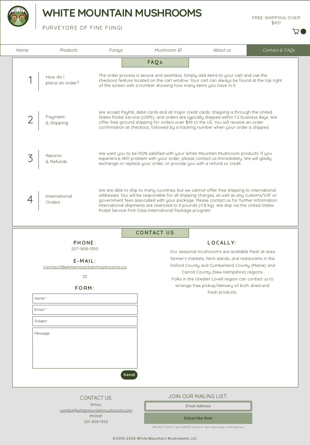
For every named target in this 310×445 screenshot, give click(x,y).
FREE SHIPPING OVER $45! (276, 20)
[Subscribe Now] (198, 418)
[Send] (129, 375)
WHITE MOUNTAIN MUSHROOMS (122, 13)
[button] (299, 31)
